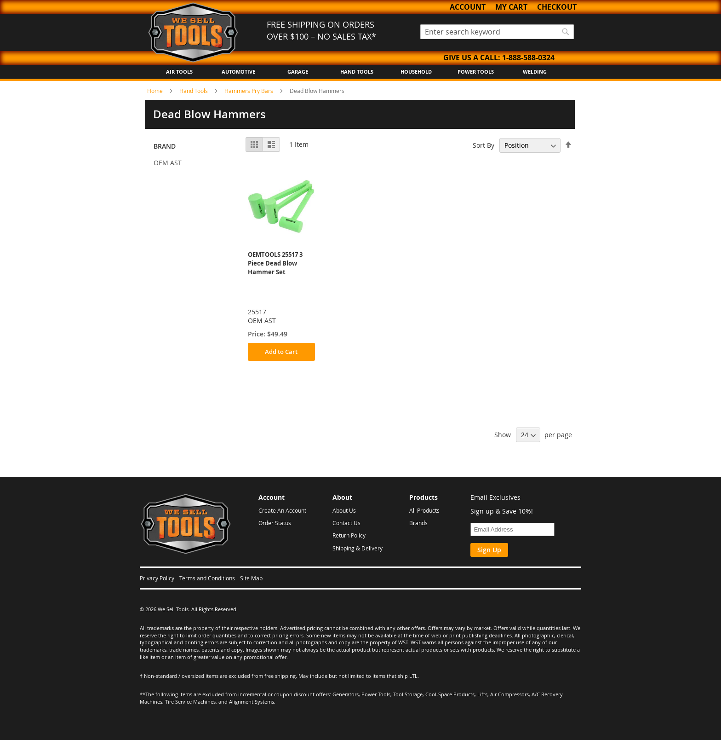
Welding (535, 71)
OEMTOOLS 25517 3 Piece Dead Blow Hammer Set (275, 263)
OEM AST (168, 162)
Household (416, 71)
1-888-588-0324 (528, 57)
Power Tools (476, 71)
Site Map (251, 578)
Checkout (557, 7)
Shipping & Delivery (357, 548)
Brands (418, 522)
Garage (297, 71)
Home (155, 90)
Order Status (274, 522)
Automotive (238, 71)
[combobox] (497, 31)
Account (468, 7)
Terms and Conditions (207, 578)
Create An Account (282, 510)
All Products (424, 510)
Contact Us (346, 522)
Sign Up (489, 549)
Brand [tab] (165, 146)
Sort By (483, 145)
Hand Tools (356, 71)
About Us (344, 510)
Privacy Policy (157, 578)
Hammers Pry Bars (249, 90)
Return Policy (349, 535)
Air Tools (179, 71)
